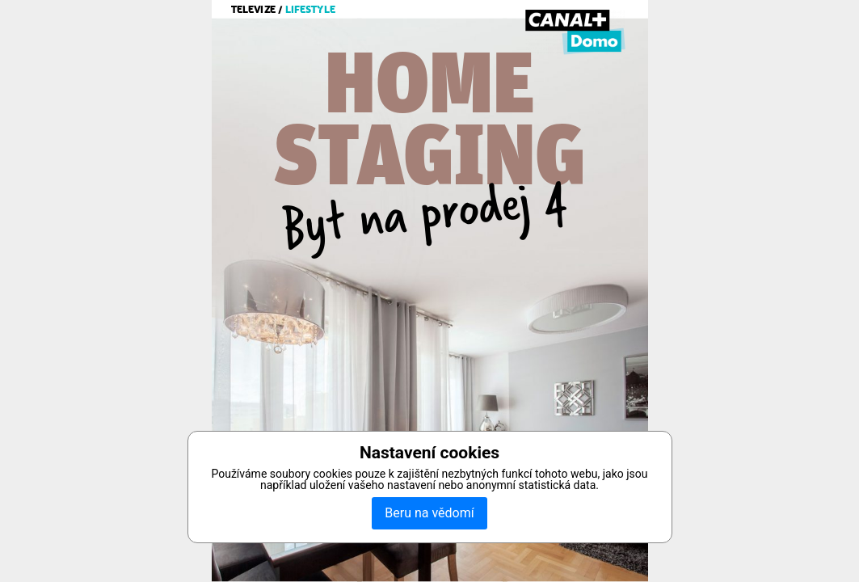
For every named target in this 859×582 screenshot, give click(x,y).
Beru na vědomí (429, 513)
